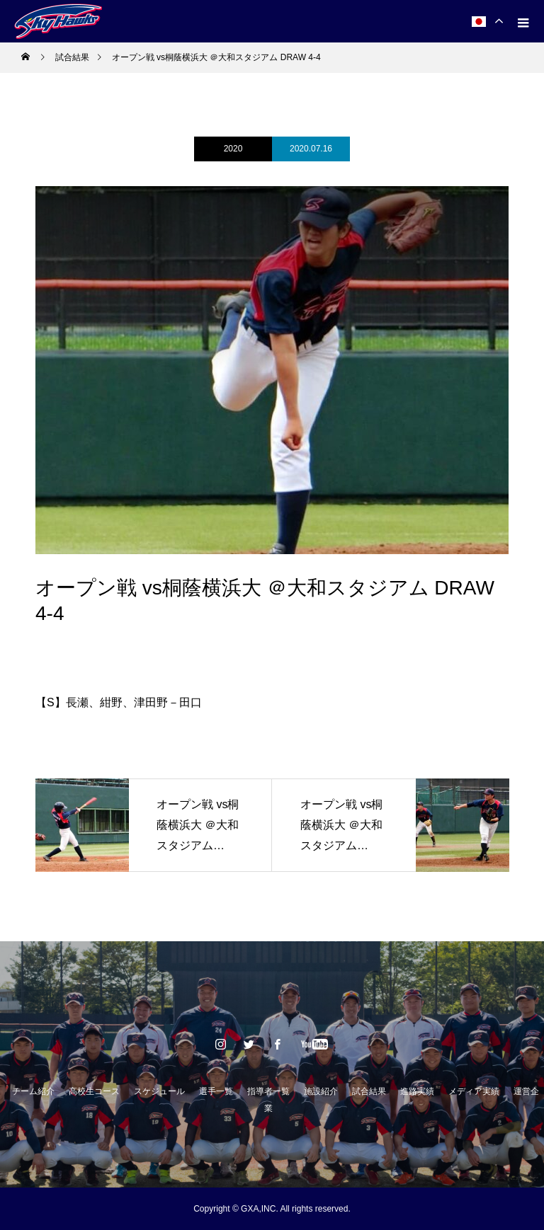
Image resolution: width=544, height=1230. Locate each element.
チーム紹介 (33, 1091)
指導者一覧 (268, 1091)
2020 (233, 149)
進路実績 (417, 1091)
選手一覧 (216, 1091)
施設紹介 (321, 1091)
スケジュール (159, 1091)
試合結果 (369, 1091)
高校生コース (94, 1091)
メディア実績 (473, 1091)
